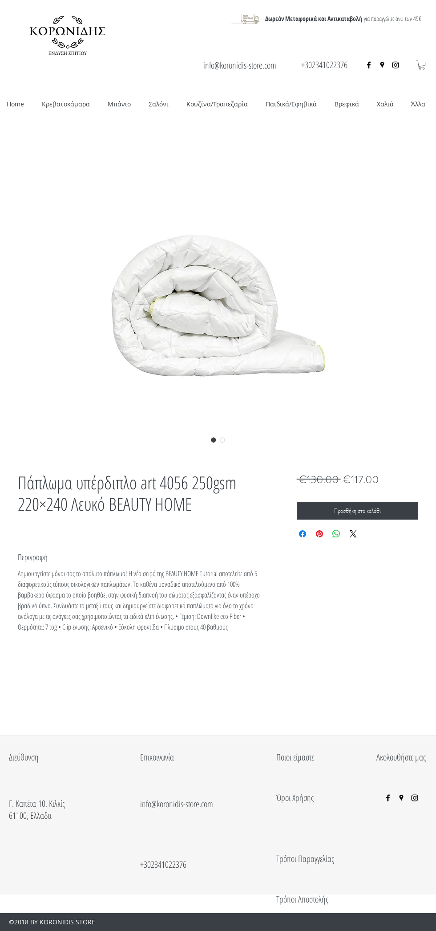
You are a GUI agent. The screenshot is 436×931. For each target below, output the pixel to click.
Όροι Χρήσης (295, 798)
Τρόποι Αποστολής (302, 899)
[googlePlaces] (382, 65)
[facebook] (368, 65)
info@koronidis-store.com (239, 65)
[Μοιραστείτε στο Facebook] (302, 534)
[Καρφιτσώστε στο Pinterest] (319, 534)
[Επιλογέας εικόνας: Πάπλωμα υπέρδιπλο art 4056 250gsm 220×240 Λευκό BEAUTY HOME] (213, 439)
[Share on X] (353, 534)
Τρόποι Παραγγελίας (305, 859)
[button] (421, 65)
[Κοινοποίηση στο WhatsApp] (336, 534)
